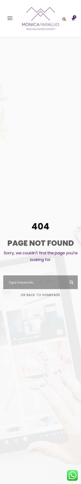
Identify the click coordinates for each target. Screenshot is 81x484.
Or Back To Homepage (40, 295)
